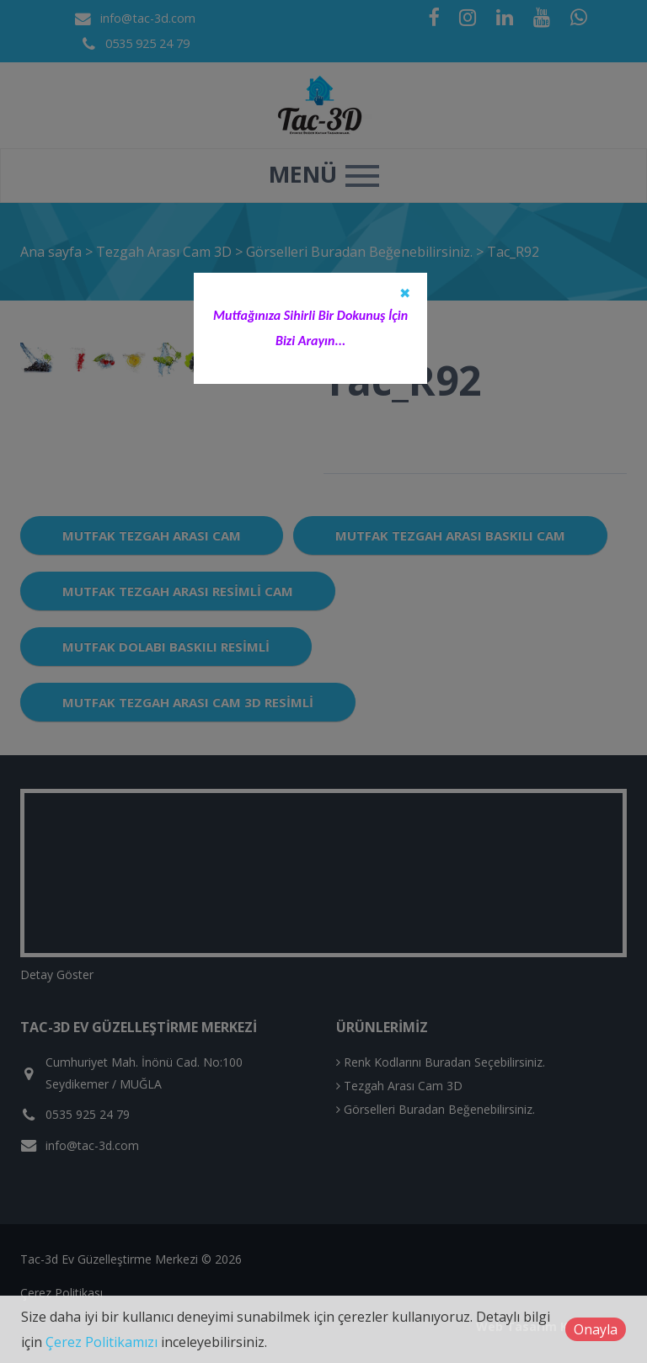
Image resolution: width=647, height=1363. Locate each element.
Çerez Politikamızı (101, 1342)
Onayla (596, 1329)
